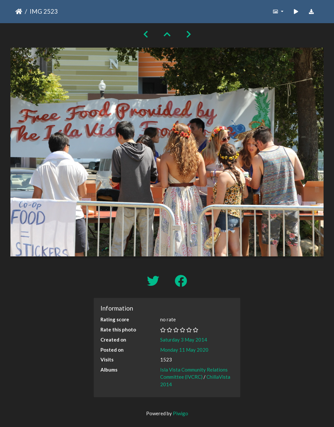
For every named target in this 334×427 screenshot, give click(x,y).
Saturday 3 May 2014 (183, 340)
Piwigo (180, 413)
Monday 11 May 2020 (184, 350)
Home (18, 11)
